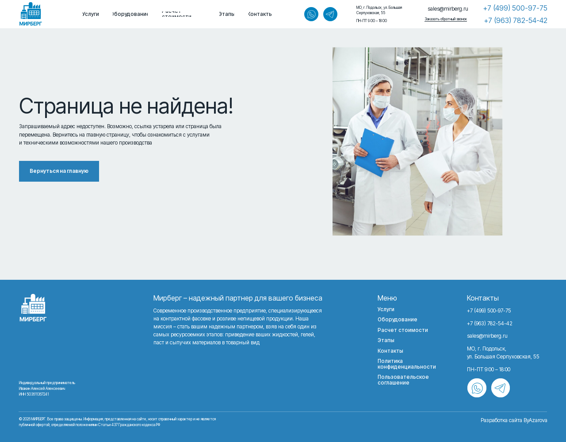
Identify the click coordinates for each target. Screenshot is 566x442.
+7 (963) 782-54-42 (515, 20)
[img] (30, 14)
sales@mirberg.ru (448, 9)
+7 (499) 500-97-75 (515, 8)
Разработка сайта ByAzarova (514, 420)
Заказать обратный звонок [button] (445, 19)
